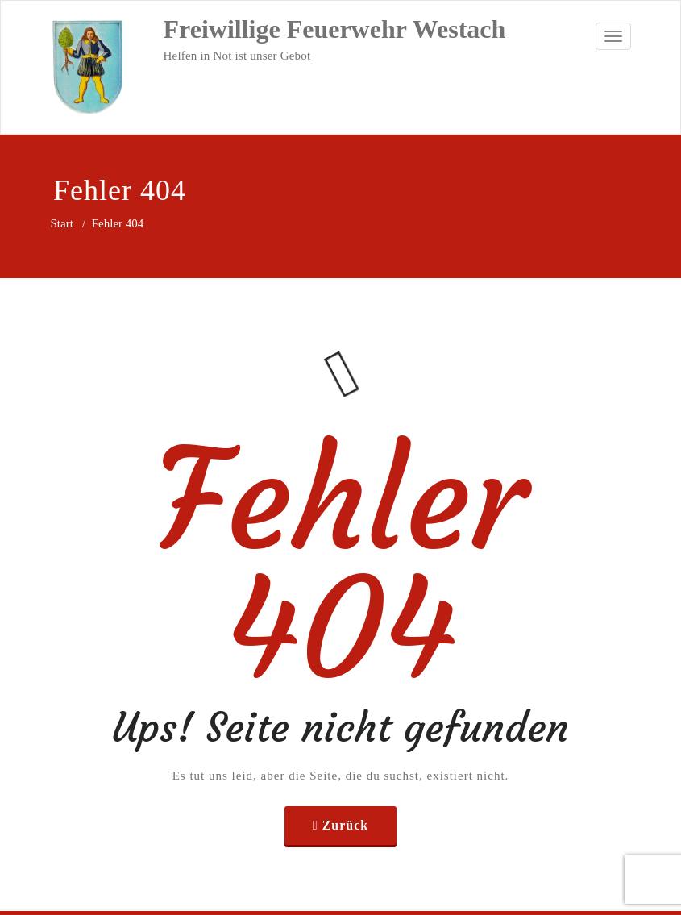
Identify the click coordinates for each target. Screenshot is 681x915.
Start (62, 223)
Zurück (345, 825)
